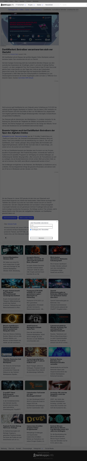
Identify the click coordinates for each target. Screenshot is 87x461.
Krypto (30, 5)
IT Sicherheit (20, 5)
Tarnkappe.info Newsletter (40, 229)
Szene (39, 5)
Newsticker (49, 5)
